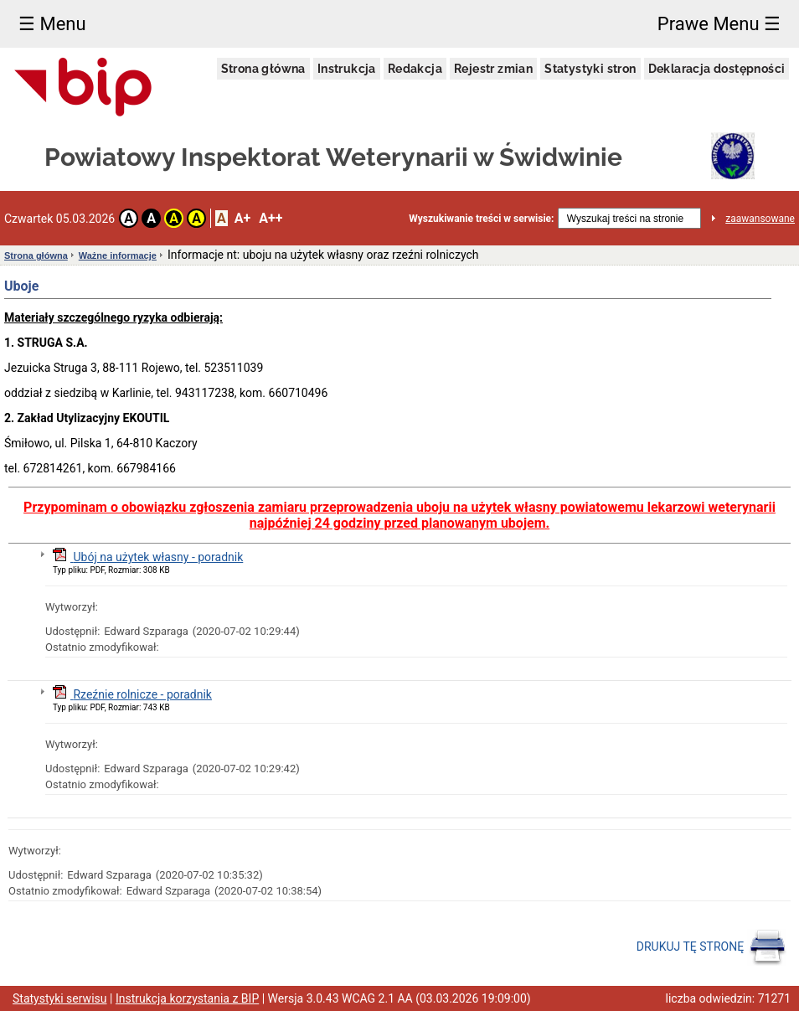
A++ (270, 218)
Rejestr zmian (493, 68)
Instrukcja (346, 68)
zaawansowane (760, 218)
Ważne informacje (118, 255)
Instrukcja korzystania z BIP (187, 998)
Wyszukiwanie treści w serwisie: (481, 218)
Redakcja (415, 68)
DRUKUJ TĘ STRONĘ (711, 947)
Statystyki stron (590, 68)
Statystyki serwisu (60, 998)
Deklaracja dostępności (717, 68)
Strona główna (263, 68)
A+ (242, 218)
